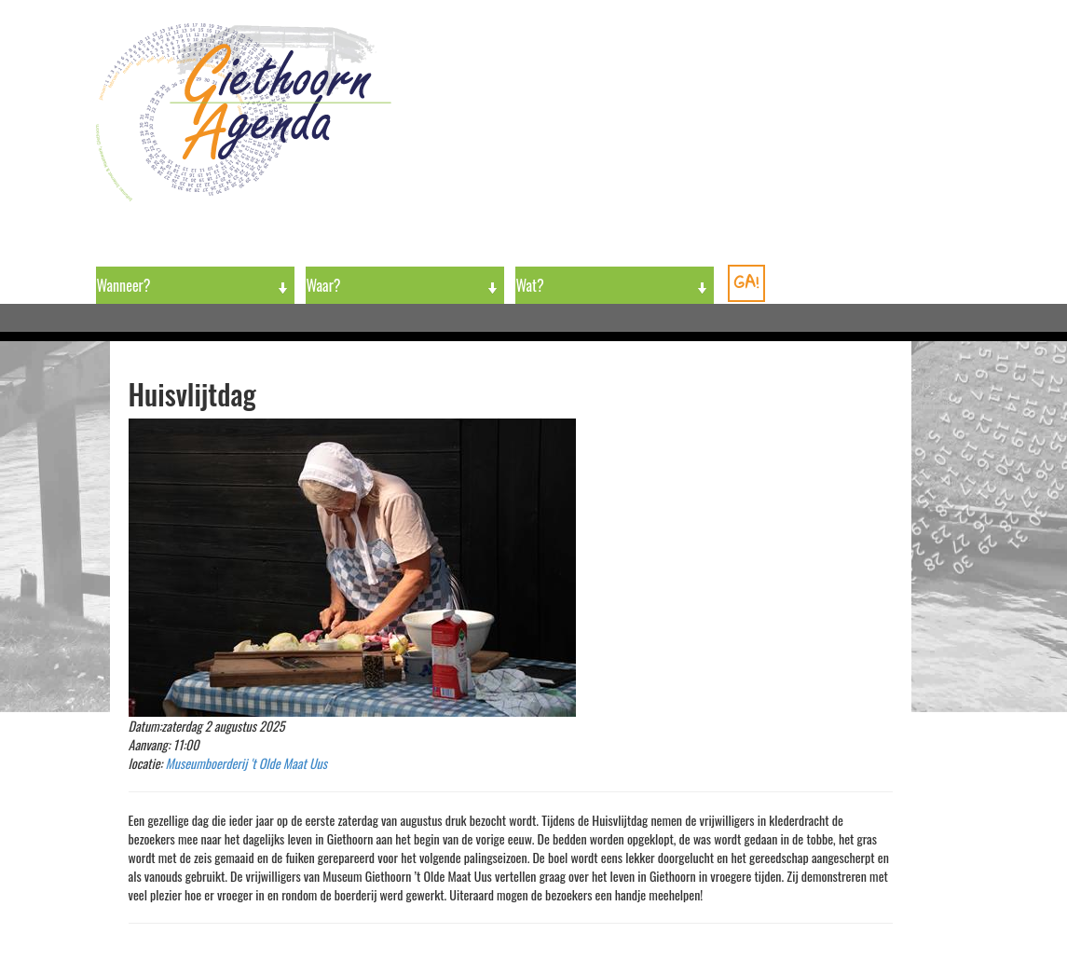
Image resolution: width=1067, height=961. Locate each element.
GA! (746, 282)
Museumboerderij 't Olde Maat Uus (247, 763)
